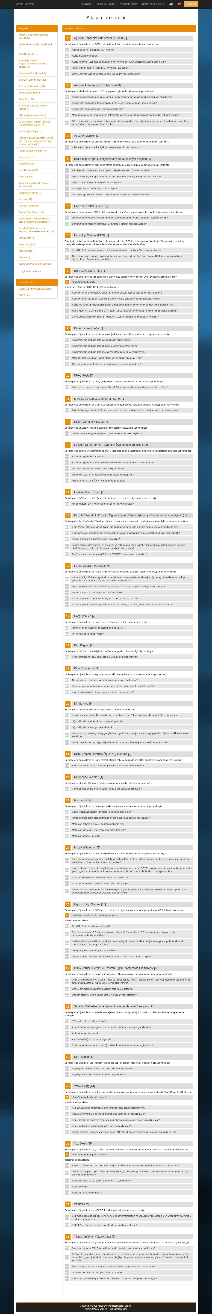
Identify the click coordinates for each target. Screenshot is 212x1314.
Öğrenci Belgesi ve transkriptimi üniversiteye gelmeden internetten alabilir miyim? (111, 194)
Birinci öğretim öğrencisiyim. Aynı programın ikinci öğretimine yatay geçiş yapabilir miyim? (116, 1120)
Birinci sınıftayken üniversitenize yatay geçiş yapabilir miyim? (102, 1126)
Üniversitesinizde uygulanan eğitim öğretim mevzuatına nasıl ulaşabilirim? (108, 433)
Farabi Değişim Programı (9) (33, 150)
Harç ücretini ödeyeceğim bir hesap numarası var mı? (98, 628)
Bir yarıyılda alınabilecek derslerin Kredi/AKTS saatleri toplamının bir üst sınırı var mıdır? (115, 316)
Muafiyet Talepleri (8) (29, 205)
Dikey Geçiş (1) (26, 99)
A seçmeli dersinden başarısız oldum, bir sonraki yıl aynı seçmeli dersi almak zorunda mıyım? (118, 292)
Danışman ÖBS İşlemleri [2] (91, 206)
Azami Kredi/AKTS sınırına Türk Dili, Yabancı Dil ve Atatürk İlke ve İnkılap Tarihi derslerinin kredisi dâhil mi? (124, 310)
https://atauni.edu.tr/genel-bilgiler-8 (89, 1154)
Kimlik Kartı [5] (83, 703)
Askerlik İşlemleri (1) (28, 54)
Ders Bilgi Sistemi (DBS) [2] (91, 235)
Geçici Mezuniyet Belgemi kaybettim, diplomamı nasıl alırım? (102, 812)
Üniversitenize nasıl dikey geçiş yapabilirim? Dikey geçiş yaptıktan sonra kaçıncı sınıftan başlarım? (120, 387)
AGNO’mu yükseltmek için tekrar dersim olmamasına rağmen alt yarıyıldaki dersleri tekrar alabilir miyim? (123, 304)
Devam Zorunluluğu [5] (88, 328)
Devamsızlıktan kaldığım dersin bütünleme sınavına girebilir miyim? (105, 346)
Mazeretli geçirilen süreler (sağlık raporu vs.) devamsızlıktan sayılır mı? (107, 358)
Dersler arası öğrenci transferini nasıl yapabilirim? (96, 539)
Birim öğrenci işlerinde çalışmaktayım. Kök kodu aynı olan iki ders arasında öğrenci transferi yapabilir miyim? (125, 527)
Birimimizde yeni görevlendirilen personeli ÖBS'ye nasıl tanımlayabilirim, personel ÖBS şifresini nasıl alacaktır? (126, 533)
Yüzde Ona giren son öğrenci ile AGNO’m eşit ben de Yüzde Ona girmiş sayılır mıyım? (114, 1278)
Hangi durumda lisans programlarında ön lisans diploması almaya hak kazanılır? (111, 818)
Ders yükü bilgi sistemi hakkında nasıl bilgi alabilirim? (98, 468)
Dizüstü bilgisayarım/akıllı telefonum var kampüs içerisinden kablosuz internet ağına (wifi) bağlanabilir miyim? (125, 410)
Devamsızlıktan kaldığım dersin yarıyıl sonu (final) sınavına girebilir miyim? (108, 352)
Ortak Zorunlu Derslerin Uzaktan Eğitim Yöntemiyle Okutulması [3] (115, 968)
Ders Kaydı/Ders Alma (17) (32, 86)
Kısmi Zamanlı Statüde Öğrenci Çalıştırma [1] (102, 754)
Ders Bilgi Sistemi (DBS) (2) (32, 80)
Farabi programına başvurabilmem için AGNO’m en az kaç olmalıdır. (105, 598)
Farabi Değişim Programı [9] (92, 565)
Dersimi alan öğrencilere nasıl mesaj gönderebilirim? (97, 109)
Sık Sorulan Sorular (105, 4)
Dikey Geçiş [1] (83, 375)
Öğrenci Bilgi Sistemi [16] (90, 904)
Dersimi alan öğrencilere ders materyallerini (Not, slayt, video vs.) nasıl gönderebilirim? (114, 103)
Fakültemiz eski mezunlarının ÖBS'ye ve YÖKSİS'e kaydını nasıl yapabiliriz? (109, 554)
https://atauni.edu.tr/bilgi (84, 282)
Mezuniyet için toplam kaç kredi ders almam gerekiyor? (99, 830)
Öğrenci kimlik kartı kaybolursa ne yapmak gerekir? (97, 721)
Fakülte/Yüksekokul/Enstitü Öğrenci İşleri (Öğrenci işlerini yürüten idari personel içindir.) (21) (36, 141)
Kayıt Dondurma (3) (28, 170)
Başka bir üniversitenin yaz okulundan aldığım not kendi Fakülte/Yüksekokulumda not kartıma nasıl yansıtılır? (125, 1165)
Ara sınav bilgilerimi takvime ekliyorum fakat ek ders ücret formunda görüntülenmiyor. (113, 462)
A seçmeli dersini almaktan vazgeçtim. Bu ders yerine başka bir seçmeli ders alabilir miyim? (116, 298)
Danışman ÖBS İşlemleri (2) (32, 73)
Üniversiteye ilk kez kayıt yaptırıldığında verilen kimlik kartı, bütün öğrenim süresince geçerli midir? (120, 742)
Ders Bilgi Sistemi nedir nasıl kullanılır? (91, 926)
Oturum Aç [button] (191, 4)
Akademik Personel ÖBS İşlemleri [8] (97, 85)
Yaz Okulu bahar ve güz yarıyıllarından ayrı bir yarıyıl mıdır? (101, 1180)
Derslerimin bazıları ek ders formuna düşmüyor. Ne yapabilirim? (103, 474)
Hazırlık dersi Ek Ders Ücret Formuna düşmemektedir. (98, 480)
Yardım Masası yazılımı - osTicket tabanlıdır (106, 1309)
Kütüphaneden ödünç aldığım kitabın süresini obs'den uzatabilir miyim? (107, 788)
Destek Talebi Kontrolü (153, 4)
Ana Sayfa (86, 4)
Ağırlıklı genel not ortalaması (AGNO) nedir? (93, 49)
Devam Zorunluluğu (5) (30, 92)
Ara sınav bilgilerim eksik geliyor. (88, 456)
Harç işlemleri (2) (27, 157)
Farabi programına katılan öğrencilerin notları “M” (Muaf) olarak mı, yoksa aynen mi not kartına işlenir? (122, 604)
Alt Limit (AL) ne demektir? (85, 1033)
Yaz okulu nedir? (80, 1186)
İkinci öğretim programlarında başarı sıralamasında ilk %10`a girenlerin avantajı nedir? (114, 1266)
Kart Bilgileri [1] (83, 645)
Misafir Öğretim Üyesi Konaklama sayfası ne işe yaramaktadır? (103, 504)
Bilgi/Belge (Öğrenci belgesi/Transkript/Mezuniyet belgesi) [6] (112, 158)
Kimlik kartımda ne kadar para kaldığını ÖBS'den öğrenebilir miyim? (105, 657)
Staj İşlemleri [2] (84, 1056)
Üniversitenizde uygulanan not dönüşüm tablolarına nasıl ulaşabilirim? (106, 74)
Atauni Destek (25, 4)
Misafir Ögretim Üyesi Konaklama (35, 289)
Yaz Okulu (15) (26, 251)
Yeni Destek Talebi (129, 4)
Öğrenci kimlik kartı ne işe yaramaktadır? (92, 727)
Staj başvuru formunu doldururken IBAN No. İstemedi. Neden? (102, 1068)
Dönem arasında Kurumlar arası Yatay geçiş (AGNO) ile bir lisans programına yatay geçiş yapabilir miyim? (124, 1132)
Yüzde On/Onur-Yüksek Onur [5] (94, 1236)
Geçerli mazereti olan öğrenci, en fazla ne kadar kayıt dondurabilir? (105, 680)
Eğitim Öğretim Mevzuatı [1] (91, 421)
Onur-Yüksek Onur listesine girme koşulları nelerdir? (97, 1272)
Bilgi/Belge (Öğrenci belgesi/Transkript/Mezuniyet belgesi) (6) (33, 63)
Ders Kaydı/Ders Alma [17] (91, 270)
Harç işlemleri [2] (84, 616)
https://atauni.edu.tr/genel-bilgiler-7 (89, 1097)
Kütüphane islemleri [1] (88, 777)
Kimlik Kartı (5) (26, 176)
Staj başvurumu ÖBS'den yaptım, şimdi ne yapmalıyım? (99, 1074)
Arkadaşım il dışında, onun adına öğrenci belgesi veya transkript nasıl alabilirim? (111, 170)
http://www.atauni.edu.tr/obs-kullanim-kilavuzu (94, 915)
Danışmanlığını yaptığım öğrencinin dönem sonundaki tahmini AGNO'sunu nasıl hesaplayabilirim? (120, 217)
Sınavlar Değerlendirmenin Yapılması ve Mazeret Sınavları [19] (113, 1006)
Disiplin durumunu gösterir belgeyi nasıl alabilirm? (96, 182)
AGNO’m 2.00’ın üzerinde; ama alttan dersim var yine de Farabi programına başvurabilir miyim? (119, 62)
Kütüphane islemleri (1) (30, 192)
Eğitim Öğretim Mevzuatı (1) (32, 115)
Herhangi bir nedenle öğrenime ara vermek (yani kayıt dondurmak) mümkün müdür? (113, 686)
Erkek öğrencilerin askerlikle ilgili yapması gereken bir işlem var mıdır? (106, 147)
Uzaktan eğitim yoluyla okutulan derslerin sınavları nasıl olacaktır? (104, 995)
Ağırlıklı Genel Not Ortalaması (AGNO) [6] (100, 38)
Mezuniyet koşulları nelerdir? (86, 836)
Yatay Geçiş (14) (27, 244)
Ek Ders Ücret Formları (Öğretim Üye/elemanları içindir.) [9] (111, 444)
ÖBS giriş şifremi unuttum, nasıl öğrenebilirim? (95, 950)
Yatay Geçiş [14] (84, 1086)
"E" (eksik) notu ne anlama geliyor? (89, 1021)
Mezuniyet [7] (82, 800)
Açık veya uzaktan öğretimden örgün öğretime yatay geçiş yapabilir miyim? (108, 1108)
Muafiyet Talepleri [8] (87, 847)
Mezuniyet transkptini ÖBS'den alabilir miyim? (94, 188)
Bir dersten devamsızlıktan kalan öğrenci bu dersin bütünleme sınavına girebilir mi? (112, 1045)
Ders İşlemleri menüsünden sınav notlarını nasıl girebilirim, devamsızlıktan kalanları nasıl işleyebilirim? (122, 97)
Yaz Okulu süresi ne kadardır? (87, 1192)
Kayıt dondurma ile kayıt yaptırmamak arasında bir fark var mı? (103, 692)
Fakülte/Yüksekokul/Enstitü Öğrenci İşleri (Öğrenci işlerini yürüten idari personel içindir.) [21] (132, 515)
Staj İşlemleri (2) (27, 238)
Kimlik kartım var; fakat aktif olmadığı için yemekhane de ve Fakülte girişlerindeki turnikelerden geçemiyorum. (125, 715)
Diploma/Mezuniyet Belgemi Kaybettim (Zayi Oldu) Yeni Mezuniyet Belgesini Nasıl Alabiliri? (116, 176)
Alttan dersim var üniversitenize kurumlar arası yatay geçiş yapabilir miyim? (109, 1114)
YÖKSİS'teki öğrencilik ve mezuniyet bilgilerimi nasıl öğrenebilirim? (104, 1225)
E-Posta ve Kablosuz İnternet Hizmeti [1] (99, 398)
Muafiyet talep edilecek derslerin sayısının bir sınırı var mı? (101, 877)
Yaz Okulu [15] (83, 1143)
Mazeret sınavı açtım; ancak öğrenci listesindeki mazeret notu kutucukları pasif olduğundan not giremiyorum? (125, 115)
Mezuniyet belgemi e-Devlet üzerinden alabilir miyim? (98, 824)
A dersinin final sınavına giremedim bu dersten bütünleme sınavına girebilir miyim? (112, 1027)
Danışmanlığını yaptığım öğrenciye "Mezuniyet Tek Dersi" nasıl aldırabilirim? (109, 224)
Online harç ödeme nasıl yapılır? (88, 634)
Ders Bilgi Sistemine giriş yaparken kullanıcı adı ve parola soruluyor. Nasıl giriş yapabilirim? (116, 250)
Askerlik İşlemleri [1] (86, 135)
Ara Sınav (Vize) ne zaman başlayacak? (91, 1039)
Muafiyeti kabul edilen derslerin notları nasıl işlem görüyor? (101, 883)
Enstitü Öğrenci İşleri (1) (30, 131)
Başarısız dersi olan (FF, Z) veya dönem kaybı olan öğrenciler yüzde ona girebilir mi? (113, 1248)
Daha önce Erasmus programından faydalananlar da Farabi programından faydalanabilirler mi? (118, 586)
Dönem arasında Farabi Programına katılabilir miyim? (98, 592)
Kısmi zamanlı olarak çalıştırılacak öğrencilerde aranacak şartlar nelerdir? (108, 765)
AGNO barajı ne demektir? (85, 55)
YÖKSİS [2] (81, 1204)
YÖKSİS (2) (24, 257)
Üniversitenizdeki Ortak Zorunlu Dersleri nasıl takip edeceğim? (102, 989)
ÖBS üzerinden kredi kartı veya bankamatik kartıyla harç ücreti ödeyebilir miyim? (111, 956)
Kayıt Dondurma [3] (86, 668)
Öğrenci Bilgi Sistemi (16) (31, 212)
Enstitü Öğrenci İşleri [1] (89, 492)
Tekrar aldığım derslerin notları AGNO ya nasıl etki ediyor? (100, 68)
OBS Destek (25, 295)
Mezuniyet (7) (25, 199)
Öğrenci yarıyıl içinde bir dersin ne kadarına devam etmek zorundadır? (106, 364)
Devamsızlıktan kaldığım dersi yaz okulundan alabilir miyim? (101, 340)
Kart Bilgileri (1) (26, 163)
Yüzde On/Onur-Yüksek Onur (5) (35, 264)
